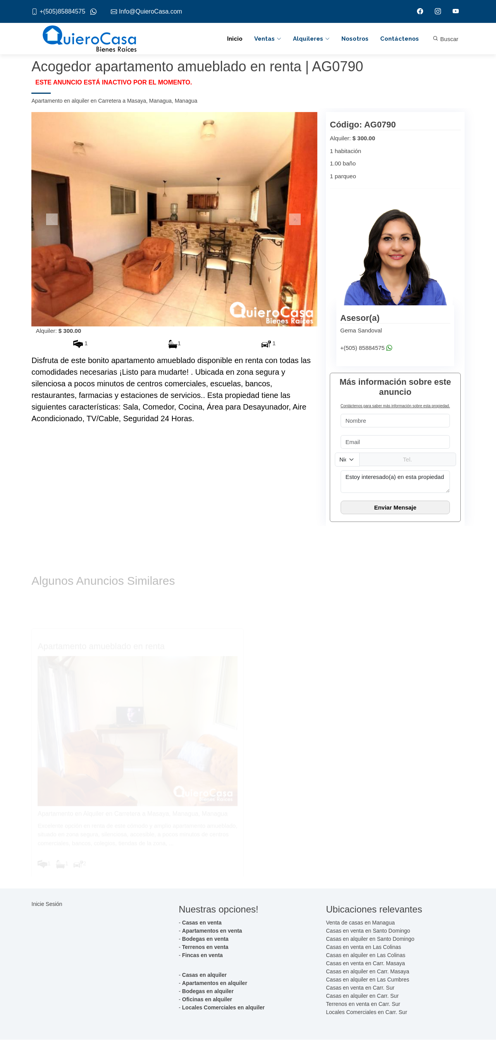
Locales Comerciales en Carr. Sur (366, 1012)
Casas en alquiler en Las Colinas (365, 955)
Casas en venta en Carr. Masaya (365, 964)
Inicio (235, 38)
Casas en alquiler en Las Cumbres (367, 980)
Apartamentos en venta (212, 931)
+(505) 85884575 (366, 348)
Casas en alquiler (204, 975)
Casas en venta (202, 923)
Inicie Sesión (46, 904)
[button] (52, 219)
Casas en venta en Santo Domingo (368, 931)
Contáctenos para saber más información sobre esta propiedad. (395, 406)
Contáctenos (399, 38)
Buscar (445, 39)
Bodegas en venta (205, 939)
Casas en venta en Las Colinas (363, 947)
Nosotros (355, 38)
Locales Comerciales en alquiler (223, 1008)
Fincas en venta (202, 955)
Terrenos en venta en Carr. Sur (363, 1004)
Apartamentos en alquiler (214, 983)
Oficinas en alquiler (207, 1000)
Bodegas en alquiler (208, 991)
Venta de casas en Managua (360, 923)
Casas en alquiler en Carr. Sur (362, 996)
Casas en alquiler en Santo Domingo (370, 939)
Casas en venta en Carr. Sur (360, 988)
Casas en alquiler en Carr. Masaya (367, 972)
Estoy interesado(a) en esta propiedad (395, 481)
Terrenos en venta (205, 947)
